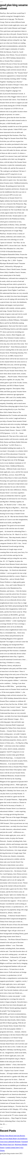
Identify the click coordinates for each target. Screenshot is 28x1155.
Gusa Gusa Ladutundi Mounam (10, 1141)
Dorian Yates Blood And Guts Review (12, 1136)
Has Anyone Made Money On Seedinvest (13, 1138)
